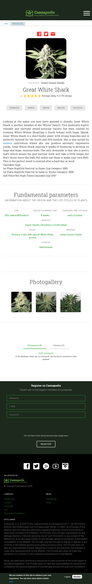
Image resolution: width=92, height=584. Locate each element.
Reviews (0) (18, 24)
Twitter (46, 34)
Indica (46, 108)
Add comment (46, 353)
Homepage (51, 499)
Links (48, 502)
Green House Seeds (52, 82)
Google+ (46, 466)
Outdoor (77, 108)
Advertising (9, 499)
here (66, 436)
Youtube (55, 466)
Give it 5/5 (39, 95)
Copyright (8, 506)
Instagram (65, 466)
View (7, 24)
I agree (67, 577)
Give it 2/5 (28, 95)
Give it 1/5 (24, 95)
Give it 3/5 (32, 95)
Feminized (14, 108)
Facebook (39, 34)
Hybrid (31, 108)
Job (6, 510)
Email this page (53, 34)
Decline (77, 577)
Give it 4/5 (35, 95)
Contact (7, 502)
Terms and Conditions (14, 513)
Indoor (61, 108)
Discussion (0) (35, 345)
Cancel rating (21, 96)
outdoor (7, 143)
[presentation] (46, 427)
